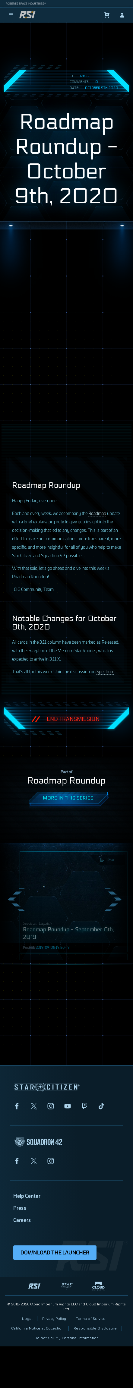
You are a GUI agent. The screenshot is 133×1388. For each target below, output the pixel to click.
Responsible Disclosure (95, 1328)
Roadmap (97, 513)
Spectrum (105, 671)
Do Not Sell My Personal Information (66, 1338)
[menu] (11, 15)
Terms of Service (91, 1318)
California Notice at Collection (37, 1328)
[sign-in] (122, 15)
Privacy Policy (54, 1318)
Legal (27, 1318)
